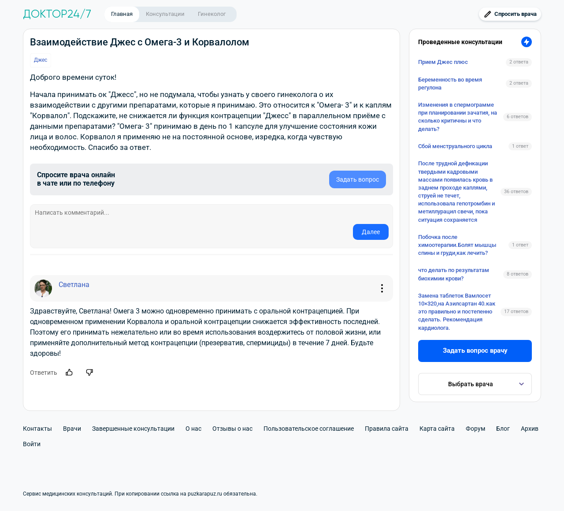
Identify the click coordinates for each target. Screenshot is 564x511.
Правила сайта (386, 428)
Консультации (165, 14)
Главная (122, 14)
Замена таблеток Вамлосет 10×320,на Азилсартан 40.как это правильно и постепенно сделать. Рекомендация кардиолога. (456, 311)
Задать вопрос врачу (475, 350)
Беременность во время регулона (450, 83)
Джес (40, 60)
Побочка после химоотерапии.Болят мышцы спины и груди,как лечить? (457, 245)
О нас (193, 428)
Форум (475, 428)
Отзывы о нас (232, 428)
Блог (503, 428)
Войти (32, 444)
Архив (529, 428)
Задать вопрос (357, 179)
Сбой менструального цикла (455, 146)
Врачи (72, 428)
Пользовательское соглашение (308, 428)
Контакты (37, 428)
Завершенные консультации (133, 428)
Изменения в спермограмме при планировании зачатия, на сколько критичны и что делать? (457, 116)
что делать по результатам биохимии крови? (453, 274)
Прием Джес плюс (443, 62)
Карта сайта (437, 428)
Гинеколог (212, 14)
